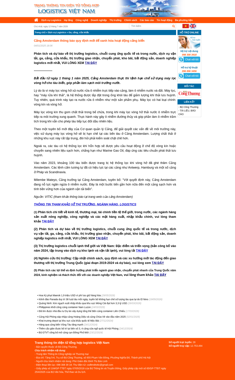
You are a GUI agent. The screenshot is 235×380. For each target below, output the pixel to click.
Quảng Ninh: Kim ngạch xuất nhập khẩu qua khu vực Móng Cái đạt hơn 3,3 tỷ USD (83, 303)
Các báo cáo (147, 20)
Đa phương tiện (184, 20)
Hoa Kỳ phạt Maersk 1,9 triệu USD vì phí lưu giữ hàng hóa (70, 295)
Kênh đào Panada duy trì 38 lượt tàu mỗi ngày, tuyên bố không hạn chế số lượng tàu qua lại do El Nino (93, 299)
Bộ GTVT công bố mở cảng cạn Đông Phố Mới (64, 332)
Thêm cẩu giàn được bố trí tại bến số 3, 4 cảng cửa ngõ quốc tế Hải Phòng (78, 328)
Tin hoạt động (164, 20)
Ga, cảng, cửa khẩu (79, 32)
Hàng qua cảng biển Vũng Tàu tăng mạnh (61, 324)
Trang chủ (40, 32)
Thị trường (116, 20)
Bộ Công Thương (189, 107)
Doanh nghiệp (99, 20)
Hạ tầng (68, 20)
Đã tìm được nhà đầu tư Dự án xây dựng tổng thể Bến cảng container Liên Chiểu (82, 311)
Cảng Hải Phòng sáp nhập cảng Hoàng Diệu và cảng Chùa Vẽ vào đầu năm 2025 (82, 316)
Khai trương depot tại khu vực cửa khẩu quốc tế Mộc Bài (69, 320)
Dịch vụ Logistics (51, 20)
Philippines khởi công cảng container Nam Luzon (65, 307)
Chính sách (130, 20)
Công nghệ (82, 20)
